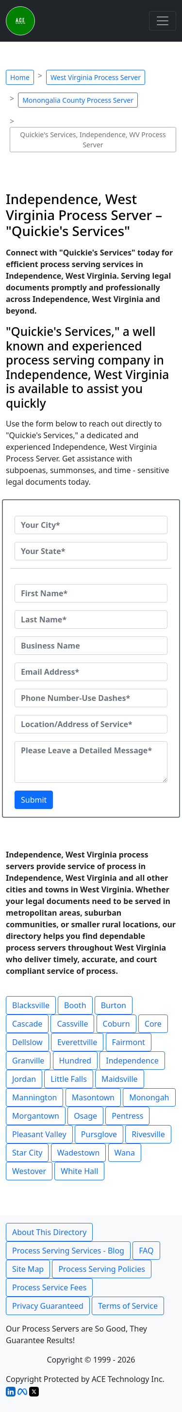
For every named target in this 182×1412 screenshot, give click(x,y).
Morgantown (35, 1116)
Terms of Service (128, 1306)
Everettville (77, 1042)
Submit (34, 799)
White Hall (79, 1171)
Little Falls (68, 1079)
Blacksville (31, 1005)
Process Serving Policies (101, 1269)
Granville (28, 1060)
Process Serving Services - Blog (68, 1250)
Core (153, 1023)
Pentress (127, 1116)
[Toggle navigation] (162, 21)
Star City (27, 1152)
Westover (29, 1171)
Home (20, 77)
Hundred (75, 1060)
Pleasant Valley (39, 1134)
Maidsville (119, 1079)
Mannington (34, 1097)
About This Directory (49, 1232)
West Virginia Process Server (95, 77)
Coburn (116, 1023)
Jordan (24, 1079)
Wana (125, 1152)
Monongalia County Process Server (77, 100)
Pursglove (99, 1134)
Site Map (28, 1269)
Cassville (72, 1023)
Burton (113, 1005)
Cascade (27, 1023)
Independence (132, 1060)
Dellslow (27, 1042)
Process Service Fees (49, 1287)
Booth (75, 1005)
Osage (85, 1116)
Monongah (149, 1097)
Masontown (93, 1097)
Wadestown (78, 1152)
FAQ (146, 1250)
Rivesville (148, 1134)
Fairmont (128, 1042)
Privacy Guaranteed (47, 1306)
